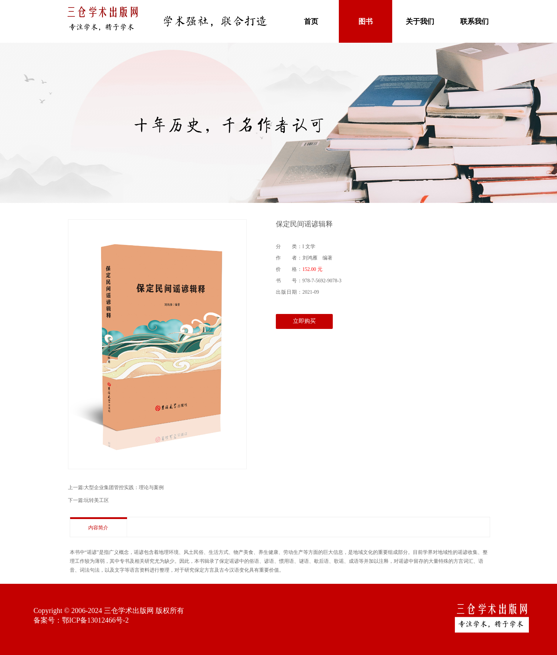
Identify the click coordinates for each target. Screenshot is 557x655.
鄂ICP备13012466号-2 (95, 620)
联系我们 (474, 21)
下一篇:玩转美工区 (88, 500)
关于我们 (420, 21)
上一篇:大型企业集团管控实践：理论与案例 (116, 487)
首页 (311, 21)
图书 (365, 21)
